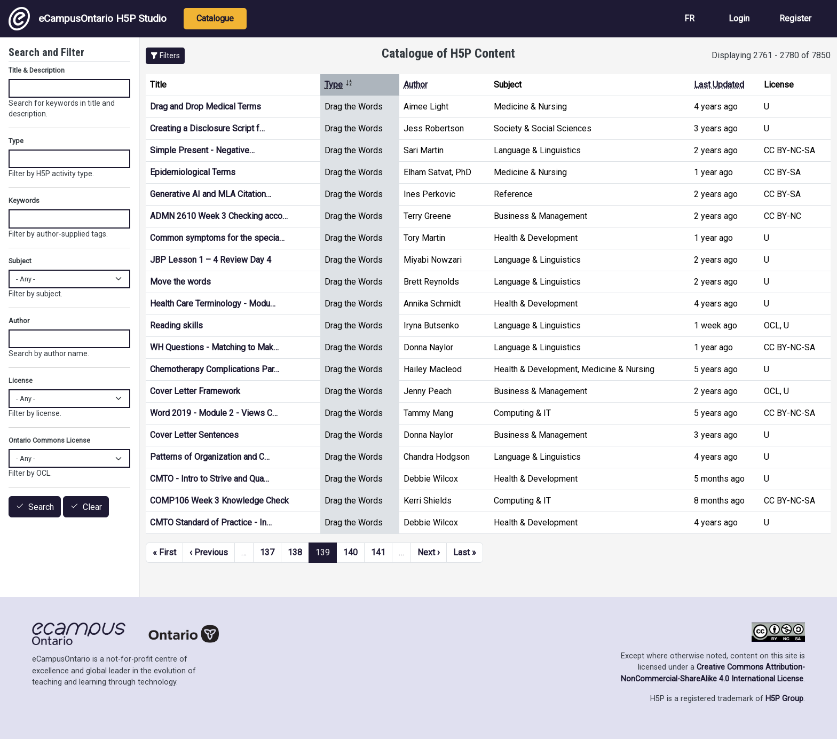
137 (267, 552)
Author (416, 85)
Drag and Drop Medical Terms (205, 106)
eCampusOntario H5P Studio (88, 18)
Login (739, 18)
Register (795, 18)
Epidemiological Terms (192, 172)
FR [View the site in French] (689, 18)
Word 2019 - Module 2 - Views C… (214, 413)
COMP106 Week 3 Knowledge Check (219, 501)
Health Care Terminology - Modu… (212, 303)
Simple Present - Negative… (202, 150)
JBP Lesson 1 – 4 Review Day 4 (210, 260)
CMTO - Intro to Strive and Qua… (209, 479)
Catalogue (215, 18)
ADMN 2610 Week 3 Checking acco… (219, 216)
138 (295, 552)
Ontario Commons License (49, 440)
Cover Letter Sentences (194, 435)
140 (350, 552)
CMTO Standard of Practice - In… (211, 522)
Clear (92, 507)
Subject (20, 261)
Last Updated (719, 85)
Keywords (24, 200)
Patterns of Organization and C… (210, 457)
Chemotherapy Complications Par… (214, 369)
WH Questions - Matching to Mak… (214, 347)
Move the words (180, 282)
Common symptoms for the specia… (217, 238)
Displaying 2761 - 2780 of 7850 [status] (771, 55)
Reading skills (176, 325)
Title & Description (37, 70)
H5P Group (784, 698)
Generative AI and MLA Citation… (210, 194)
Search (41, 507)
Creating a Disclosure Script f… (207, 128)
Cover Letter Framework (195, 391)
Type (339, 85)
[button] (165, 56)
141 (378, 552)
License (21, 380)
